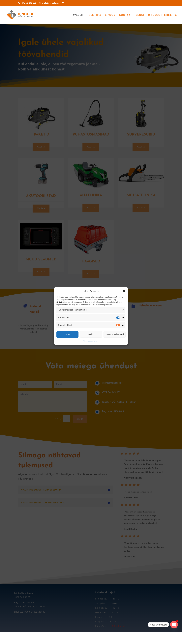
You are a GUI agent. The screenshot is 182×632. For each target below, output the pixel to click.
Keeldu (91, 334)
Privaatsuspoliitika (89, 341)
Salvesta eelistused (114, 334)
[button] (124, 291)
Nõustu (67, 334)
